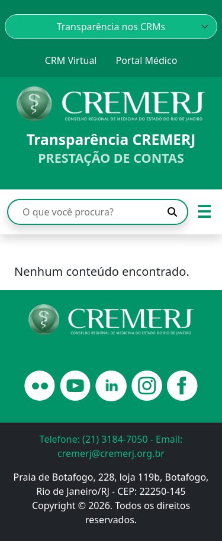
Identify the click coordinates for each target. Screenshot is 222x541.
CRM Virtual (71, 60)
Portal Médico (146, 60)
